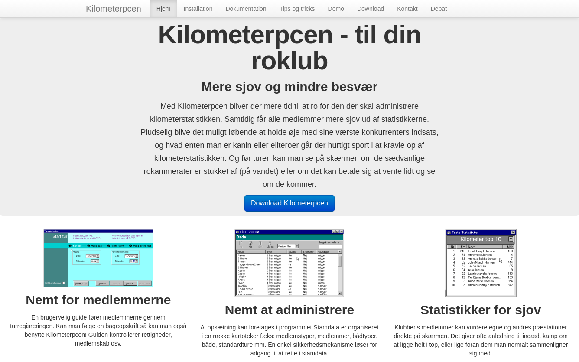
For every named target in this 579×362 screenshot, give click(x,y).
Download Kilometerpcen (289, 203)
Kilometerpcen (113, 8)
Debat (439, 8)
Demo (336, 8)
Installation (198, 8)
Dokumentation (245, 8)
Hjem (163, 8)
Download (370, 8)
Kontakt (407, 8)
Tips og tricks (297, 8)
